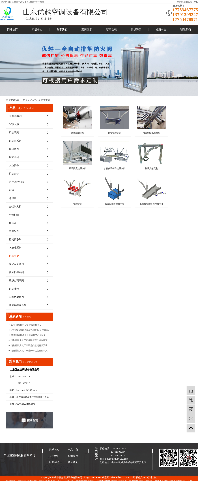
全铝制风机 (15, 206)
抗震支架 (45, 100)
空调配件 (14, 231)
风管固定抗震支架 (173, 129)
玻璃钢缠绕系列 (17, 305)
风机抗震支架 (75, 129)
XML (196, 2)
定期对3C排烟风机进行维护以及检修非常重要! (31, 330)
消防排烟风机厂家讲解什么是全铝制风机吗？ (31, 350)
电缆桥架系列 (16, 297)
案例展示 (86, 29)
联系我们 (185, 29)
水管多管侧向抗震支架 (75, 162)
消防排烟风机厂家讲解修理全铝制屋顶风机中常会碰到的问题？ (31, 340)
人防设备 (14, 165)
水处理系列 (15, 247)
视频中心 (161, 29)
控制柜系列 (15, 239)
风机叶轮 (14, 288)
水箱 (11, 190)
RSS (189, 2)
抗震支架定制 (108, 162)
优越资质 (136, 29)
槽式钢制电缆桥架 (141, 129)
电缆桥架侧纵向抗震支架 (75, 194)
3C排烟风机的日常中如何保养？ (26, 325)
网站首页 (12, 29)
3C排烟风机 (15, 116)
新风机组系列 (16, 272)
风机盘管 (14, 173)
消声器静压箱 (16, 182)
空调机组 (14, 214)
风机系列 (14, 132)
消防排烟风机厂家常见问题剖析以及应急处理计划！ (31, 345)
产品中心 (37, 29)
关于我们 (62, 29)
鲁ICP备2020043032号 (123, 477)
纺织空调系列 (16, 280)
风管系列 (14, 157)
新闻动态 (111, 29)
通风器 (12, 223)
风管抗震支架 (108, 129)
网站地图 (181, 2)
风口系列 (14, 149)
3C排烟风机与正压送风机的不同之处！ (29, 335)
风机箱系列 (15, 140)
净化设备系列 (16, 264)
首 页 (25, 100)
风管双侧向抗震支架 (173, 162)
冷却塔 (12, 198)
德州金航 (152, 477)
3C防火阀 (14, 124)
